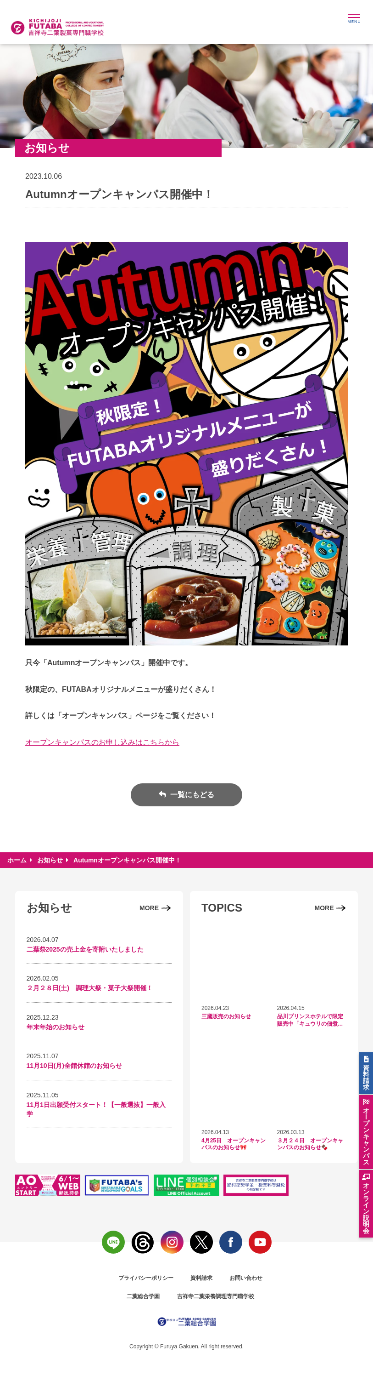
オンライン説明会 (366, 1208)
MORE (149, 908)
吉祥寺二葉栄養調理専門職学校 (215, 1296)
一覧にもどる (191, 795)
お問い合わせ (245, 1278)
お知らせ (50, 860)
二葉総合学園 (143, 1296)
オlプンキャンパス (366, 1136)
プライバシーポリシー (145, 1278)
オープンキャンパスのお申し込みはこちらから (102, 742)
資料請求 (201, 1278)
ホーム (17, 860)
